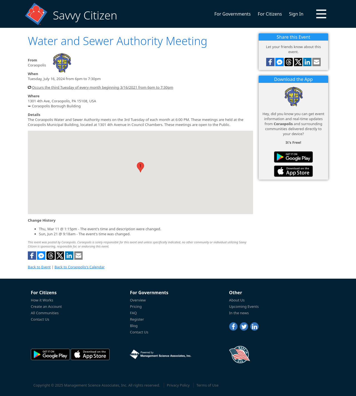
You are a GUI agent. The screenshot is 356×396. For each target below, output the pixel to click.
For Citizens (270, 14)
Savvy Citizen (85, 15)
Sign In (296, 14)
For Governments (232, 14)
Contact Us (40, 319)
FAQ (133, 312)
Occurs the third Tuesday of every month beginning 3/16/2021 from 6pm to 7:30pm (102, 87)
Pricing (136, 306)
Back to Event (39, 266)
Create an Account (46, 306)
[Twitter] (244, 326)
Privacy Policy (178, 385)
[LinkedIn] (254, 326)
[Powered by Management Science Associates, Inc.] (160, 354)
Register (137, 319)
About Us (237, 300)
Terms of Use (207, 385)
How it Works (42, 300)
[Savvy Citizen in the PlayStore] (293, 157)
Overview (138, 300)
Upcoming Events (244, 306)
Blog (134, 325)
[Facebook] (233, 326)
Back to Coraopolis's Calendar (80, 266)
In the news (239, 312)
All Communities (45, 312)
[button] (321, 14)
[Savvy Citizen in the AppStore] (293, 171)
